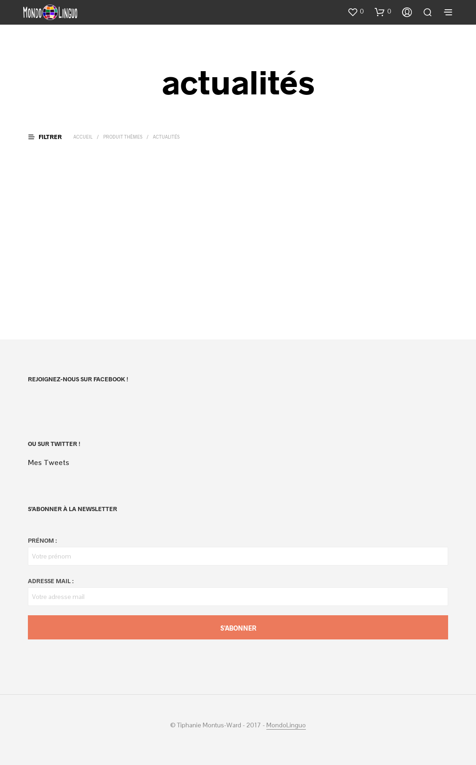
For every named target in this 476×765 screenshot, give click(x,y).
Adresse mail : (50, 581)
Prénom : (42, 540)
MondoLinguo (286, 725)
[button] (355, 11)
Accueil (83, 137)
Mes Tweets (48, 462)
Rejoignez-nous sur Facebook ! (78, 379)
